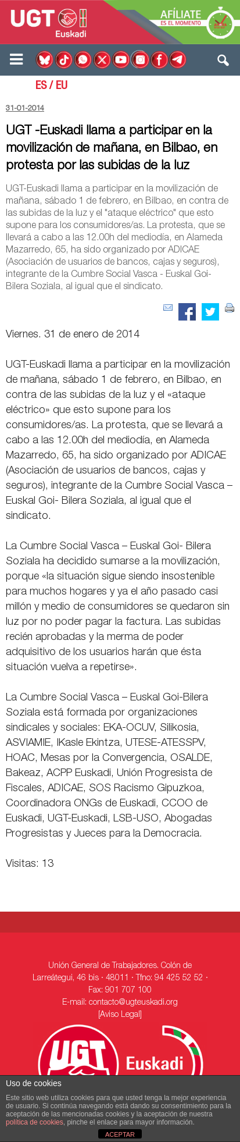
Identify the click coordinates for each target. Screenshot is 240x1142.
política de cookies (34, 1122)
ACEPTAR (120, 1134)
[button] (223, 63)
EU (61, 87)
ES (40, 87)
